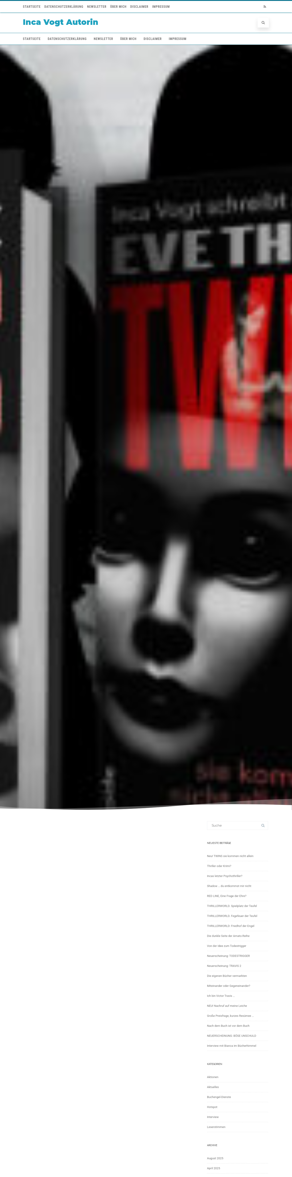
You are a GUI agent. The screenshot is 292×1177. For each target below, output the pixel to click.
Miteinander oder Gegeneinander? (228, 985)
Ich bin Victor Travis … (221, 995)
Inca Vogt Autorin (60, 22)
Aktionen (212, 1077)
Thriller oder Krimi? (219, 866)
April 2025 (213, 1168)
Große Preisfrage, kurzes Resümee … (230, 1015)
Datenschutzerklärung (63, 6)
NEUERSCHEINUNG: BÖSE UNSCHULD (231, 1035)
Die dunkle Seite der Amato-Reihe (228, 936)
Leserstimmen (216, 1127)
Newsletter (97, 6)
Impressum (161, 6)
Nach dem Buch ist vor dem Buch (228, 1025)
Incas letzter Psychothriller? (224, 876)
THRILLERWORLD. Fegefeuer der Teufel (232, 916)
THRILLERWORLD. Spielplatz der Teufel (232, 906)
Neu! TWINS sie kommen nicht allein (230, 856)
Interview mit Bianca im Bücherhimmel (231, 1045)
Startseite (32, 6)
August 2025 (215, 1158)
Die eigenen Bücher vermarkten (227, 976)
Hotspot (212, 1107)
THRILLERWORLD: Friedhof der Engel (230, 926)
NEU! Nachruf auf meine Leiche (227, 1005)
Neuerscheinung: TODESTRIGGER (228, 956)
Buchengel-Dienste (219, 1097)
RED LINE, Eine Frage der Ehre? (226, 896)
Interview (213, 1117)
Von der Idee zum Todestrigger (226, 946)
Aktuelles (213, 1087)
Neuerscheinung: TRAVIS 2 (224, 966)
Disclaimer (139, 6)
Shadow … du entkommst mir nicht (229, 886)
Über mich (118, 6)
